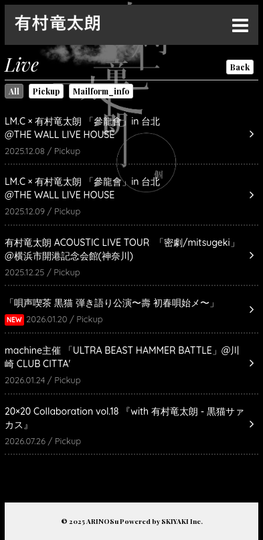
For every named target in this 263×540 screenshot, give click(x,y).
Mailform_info (101, 91)
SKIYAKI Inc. (182, 521)
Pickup (46, 91)
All (14, 91)
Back (240, 67)
